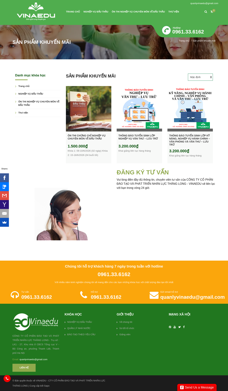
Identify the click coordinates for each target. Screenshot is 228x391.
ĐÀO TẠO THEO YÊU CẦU (81, 334)
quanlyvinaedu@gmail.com (204, 3)
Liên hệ (24, 367)
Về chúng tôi (125, 322)
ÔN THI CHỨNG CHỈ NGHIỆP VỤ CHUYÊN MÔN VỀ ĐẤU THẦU (86, 137)
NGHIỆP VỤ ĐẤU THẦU (96, 11)
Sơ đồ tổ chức (126, 328)
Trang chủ (73, 11)
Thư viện (173, 11)
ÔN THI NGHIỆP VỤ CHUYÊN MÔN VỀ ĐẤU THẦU (138, 11)
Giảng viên (124, 334)
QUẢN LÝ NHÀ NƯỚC (78, 328)
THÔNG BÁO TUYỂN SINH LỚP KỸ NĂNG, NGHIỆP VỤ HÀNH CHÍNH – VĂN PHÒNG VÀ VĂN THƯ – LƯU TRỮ (189, 140)
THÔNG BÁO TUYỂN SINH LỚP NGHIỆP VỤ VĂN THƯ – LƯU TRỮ (138, 137)
